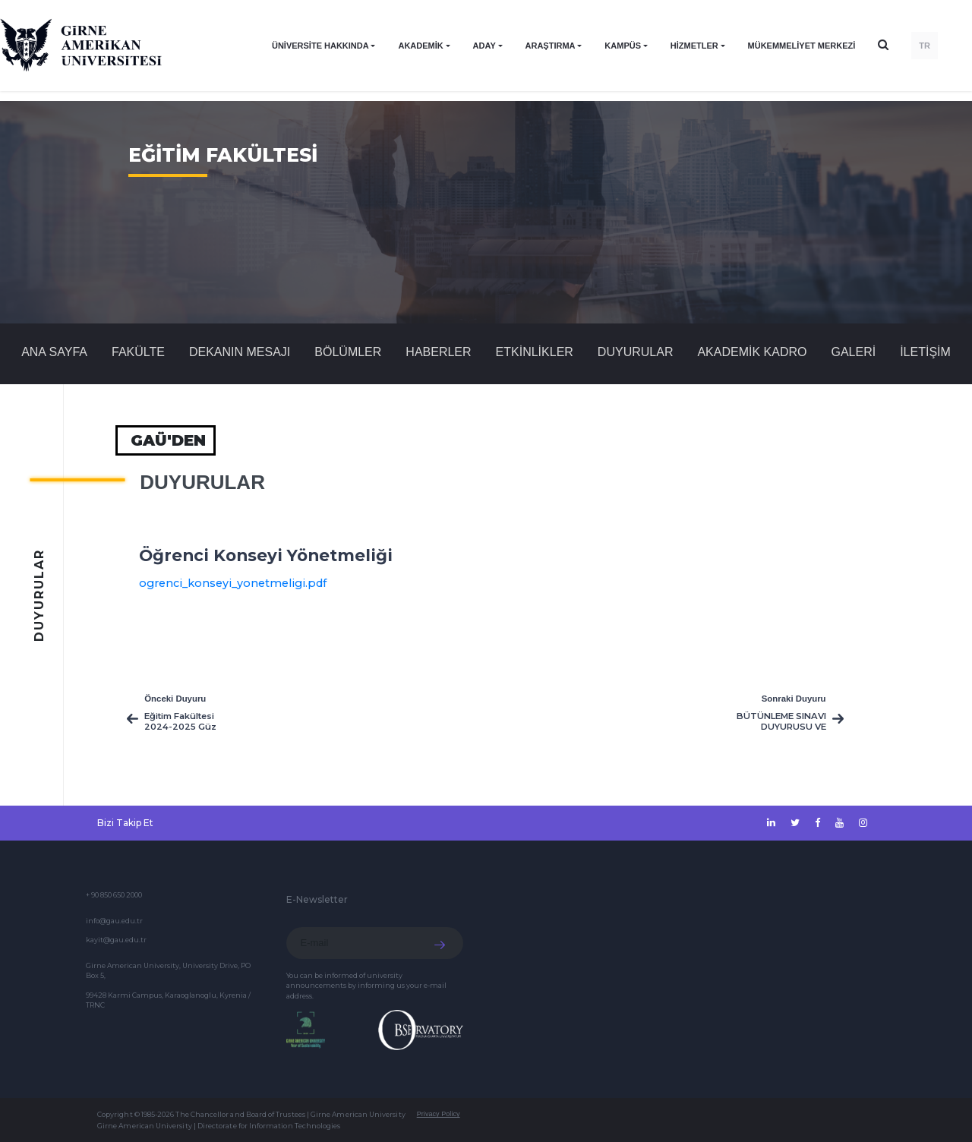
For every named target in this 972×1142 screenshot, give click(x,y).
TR (924, 45)
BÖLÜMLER (347, 351)
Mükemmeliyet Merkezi (802, 45)
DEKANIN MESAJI (239, 351)
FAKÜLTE (138, 351)
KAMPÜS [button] (622, 45)
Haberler (438, 351)
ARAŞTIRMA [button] (550, 45)
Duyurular (636, 351)
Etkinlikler (534, 351)
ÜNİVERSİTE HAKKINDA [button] (320, 45)
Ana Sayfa (54, 351)
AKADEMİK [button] (420, 45)
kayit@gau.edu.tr (116, 939)
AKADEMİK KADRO (751, 351)
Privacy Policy (438, 1114)
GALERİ (853, 351)
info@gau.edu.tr (114, 920)
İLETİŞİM (925, 351)
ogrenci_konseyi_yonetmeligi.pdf (233, 583)
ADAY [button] (484, 45)
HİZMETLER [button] (694, 45)
